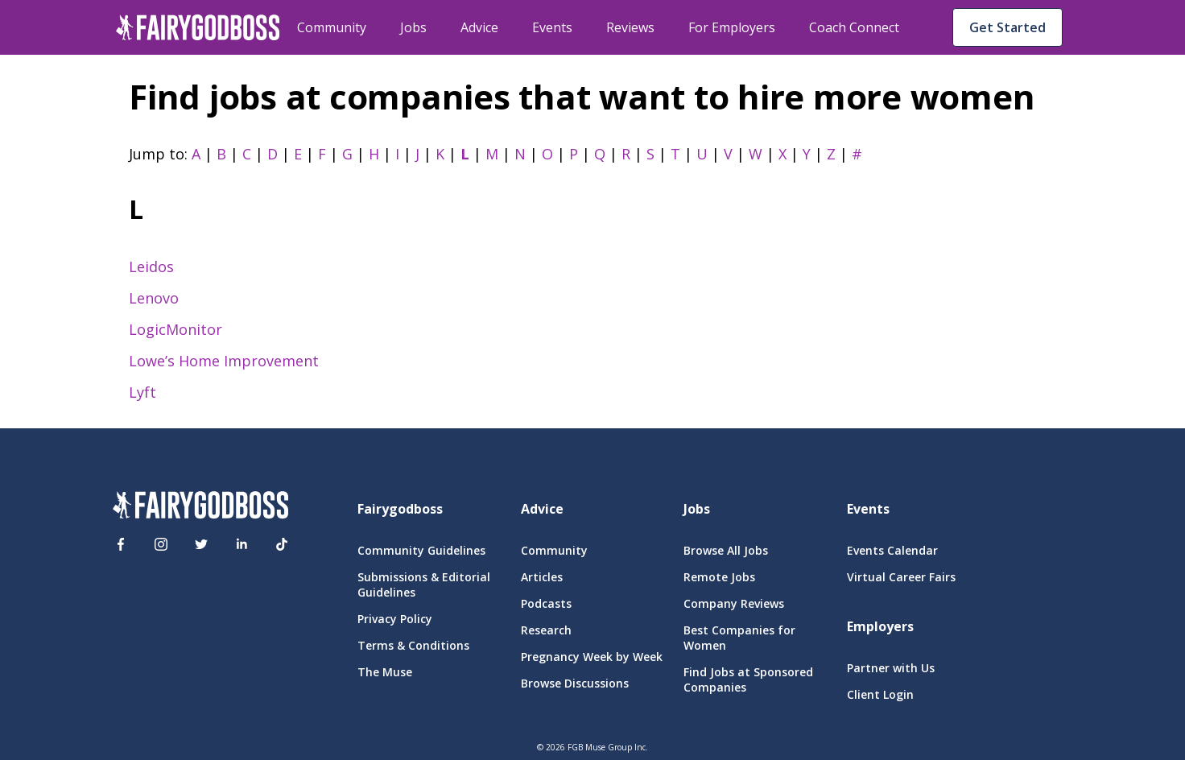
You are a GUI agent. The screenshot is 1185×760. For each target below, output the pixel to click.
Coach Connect (854, 27)
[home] (198, 27)
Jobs (413, 27)
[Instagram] (161, 544)
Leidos (151, 266)
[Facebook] (121, 544)
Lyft (142, 392)
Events (552, 27)
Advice (479, 27)
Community (331, 27)
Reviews (630, 27)
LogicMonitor (175, 329)
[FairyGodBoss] (200, 507)
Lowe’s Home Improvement (224, 360)
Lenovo (154, 298)
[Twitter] (201, 544)
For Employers (731, 27)
